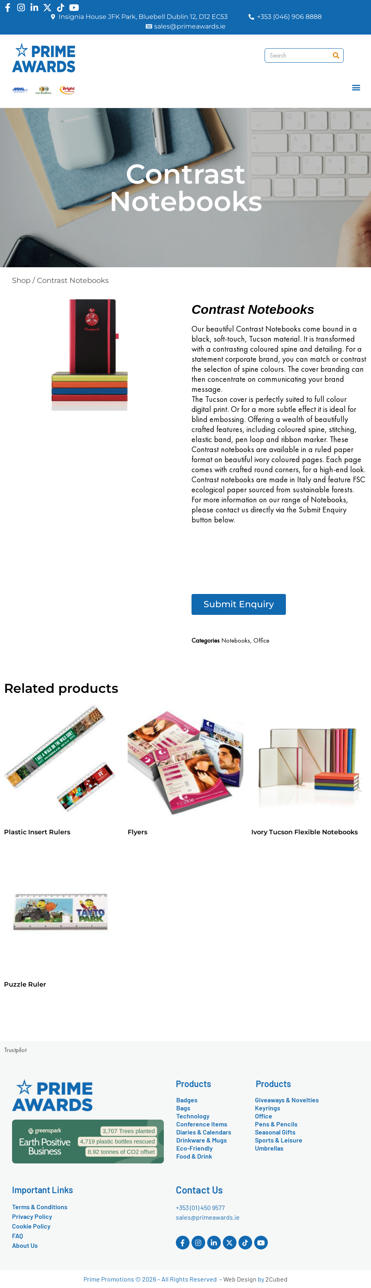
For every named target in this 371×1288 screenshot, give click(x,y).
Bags (183, 1108)
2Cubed (276, 1279)
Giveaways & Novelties (287, 1100)
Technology (193, 1116)
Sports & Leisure (278, 1140)
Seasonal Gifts (275, 1132)
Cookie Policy (31, 1226)
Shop (21, 280)
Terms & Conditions (39, 1206)
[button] (356, 87)
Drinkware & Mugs (201, 1140)
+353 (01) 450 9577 (200, 1207)
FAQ (17, 1235)
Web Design (240, 1279)
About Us (25, 1245)
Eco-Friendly (194, 1148)
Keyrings (267, 1108)
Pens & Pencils (276, 1124)
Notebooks (235, 640)
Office (261, 640)
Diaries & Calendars (203, 1132)
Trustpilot (15, 1050)
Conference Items (201, 1124)
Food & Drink (194, 1156)
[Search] (336, 55)
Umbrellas (269, 1148)
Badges (187, 1100)
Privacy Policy (32, 1216)
